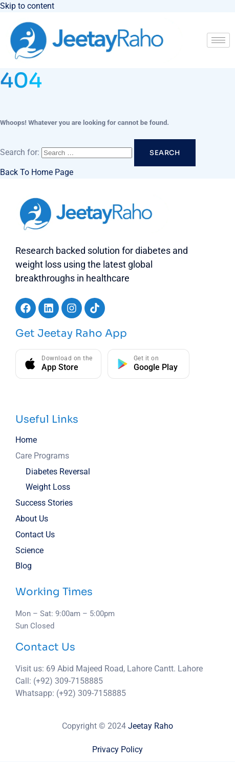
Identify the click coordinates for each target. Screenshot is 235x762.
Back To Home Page (36, 172)
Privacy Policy (117, 749)
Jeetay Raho (150, 726)
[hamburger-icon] (218, 40)
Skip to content (27, 6)
